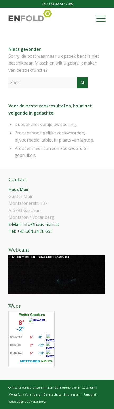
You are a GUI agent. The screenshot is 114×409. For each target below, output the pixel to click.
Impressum (72, 394)
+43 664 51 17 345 (61, 4)
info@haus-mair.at (40, 224)
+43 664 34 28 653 (35, 231)
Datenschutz (52, 394)
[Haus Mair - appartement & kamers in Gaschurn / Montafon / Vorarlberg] (47, 18)
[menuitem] (98, 18)
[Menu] (98, 18)
